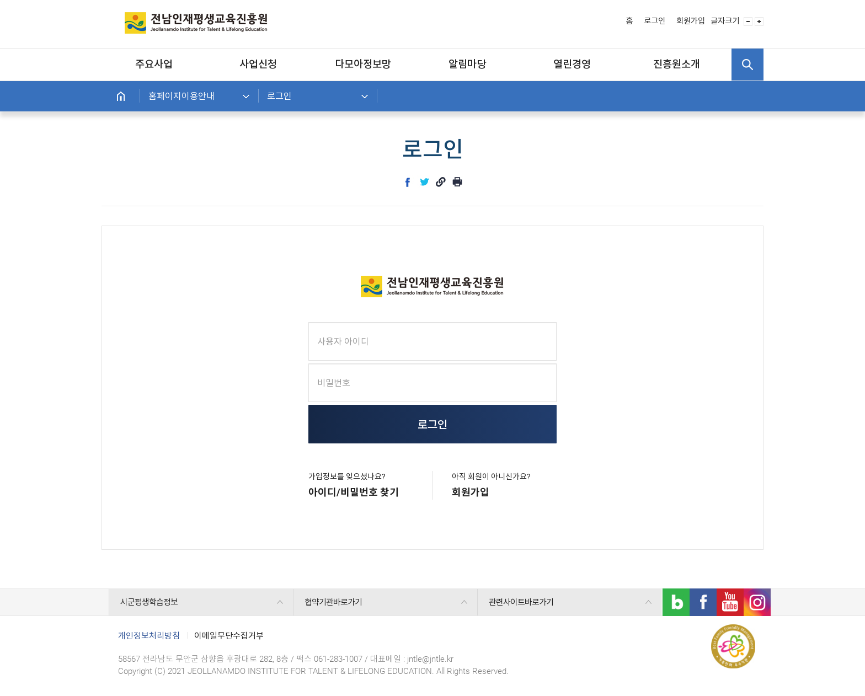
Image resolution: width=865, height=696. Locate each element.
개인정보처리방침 (149, 636)
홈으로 (121, 96)
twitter (424, 182)
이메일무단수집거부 (229, 636)
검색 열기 (747, 65)
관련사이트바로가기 (521, 602)
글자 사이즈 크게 (759, 21)
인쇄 (457, 182)
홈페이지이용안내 (181, 96)
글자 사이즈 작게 (748, 21)
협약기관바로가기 (333, 602)
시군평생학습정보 (149, 602)
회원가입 (690, 21)
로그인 (654, 21)
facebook (408, 182)
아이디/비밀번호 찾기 (353, 492)
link (441, 182)
